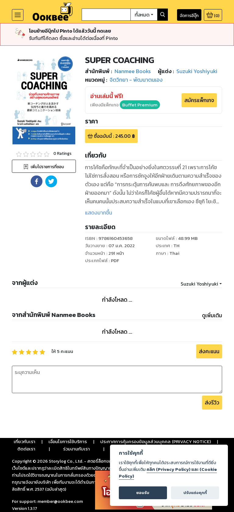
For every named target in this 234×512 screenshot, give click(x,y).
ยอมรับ (142, 493)
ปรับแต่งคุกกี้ (195, 493)
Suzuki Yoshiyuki (199, 283)
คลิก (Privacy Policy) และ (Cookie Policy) (168, 472)
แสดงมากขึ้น (98, 213)
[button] (36, 181)
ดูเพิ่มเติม (212, 315)
